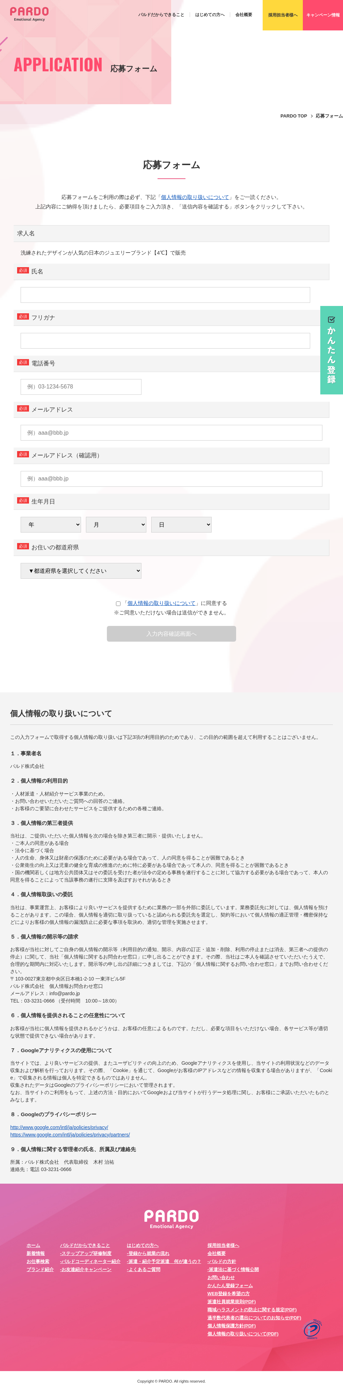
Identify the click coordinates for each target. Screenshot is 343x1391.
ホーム (33, 1245)
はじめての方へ (210, 14)
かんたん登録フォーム (230, 1285)
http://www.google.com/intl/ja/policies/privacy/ (59, 1127)
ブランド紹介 (40, 1269)
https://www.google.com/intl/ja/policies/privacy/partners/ (70, 1134)
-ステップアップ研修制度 (85, 1253)
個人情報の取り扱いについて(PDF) (243, 1333)
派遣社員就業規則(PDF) (231, 1301)
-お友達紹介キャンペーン (85, 1269)
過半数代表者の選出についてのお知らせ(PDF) (254, 1317)
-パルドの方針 (221, 1261)
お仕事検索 (38, 1261)
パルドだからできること (161, 14)
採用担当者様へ (223, 1245)
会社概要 (243, 14)
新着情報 (36, 1253)
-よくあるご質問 (143, 1269)
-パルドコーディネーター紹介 (90, 1261)
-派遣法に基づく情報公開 (233, 1269)
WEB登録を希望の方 (228, 1293)
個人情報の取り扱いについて (195, 197)
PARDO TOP (293, 116)
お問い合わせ (221, 1277)
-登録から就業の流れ (148, 1253)
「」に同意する (171, 603)
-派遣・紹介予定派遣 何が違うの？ (164, 1261)
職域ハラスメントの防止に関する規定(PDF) (252, 1309)
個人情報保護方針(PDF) (231, 1325)
